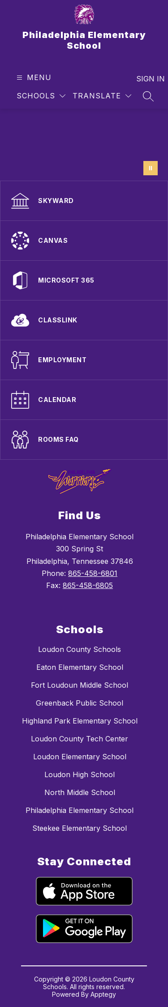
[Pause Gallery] (150, 168)
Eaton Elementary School (79, 667)
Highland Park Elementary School (80, 720)
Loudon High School (79, 774)
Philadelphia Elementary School (80, 810)
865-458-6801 (92, 573)
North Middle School (79, 792)
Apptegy (103, 994)
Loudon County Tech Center (79, 738)
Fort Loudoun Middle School (79, 685)
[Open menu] (33, 77)
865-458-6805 (88, 585)
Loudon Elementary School (79, 756)
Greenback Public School (79, 702)
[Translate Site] (102, 96)
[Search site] (148, 96)
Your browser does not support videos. (84, 145)
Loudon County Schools (79, 649)
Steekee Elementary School (79, 828)
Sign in (145, 78)
